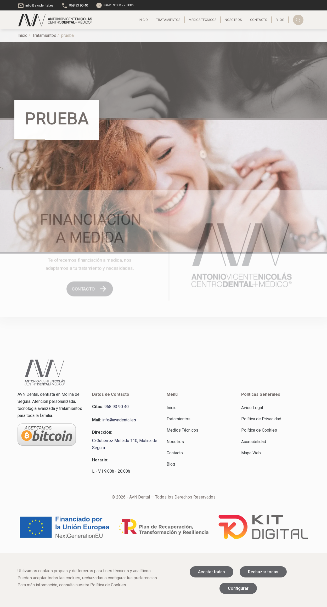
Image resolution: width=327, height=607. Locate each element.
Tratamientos (162, 20)
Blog (274, 20)
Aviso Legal (252, 407)
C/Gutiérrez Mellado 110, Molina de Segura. (124, 444)
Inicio (137, 20)
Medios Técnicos (196, 20)
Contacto (252, 20)
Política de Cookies (259, 430)
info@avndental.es (36, 5)
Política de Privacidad (261, 418)
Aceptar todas (211, 571)
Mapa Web (251, 452)
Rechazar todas (263, 571)
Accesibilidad (253, 441)
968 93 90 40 (74, 5)
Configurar (238, 588)
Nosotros (227, 20)
